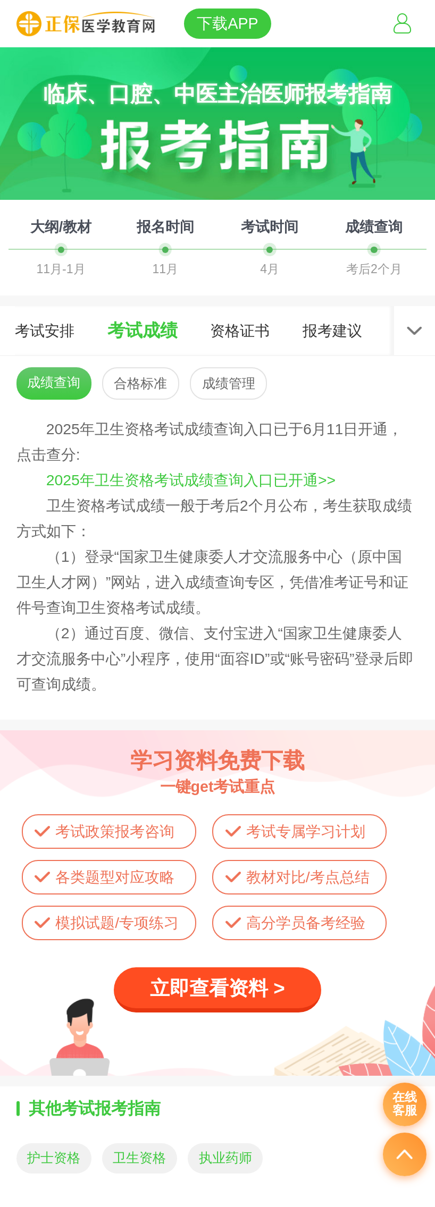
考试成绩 (142, 330)
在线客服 (404, 1104)
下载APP (227, 23)
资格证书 (240, 330)
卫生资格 (139, 1158)
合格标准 (140, 383)
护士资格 (53, 1158)
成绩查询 (53, 382)
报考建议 (332, 330)
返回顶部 (404, 1154)
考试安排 (44, 330)
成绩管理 (228, 383)
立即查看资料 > (217, 988)
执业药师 (225, 1158)
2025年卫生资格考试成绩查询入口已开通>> (191, 479)
